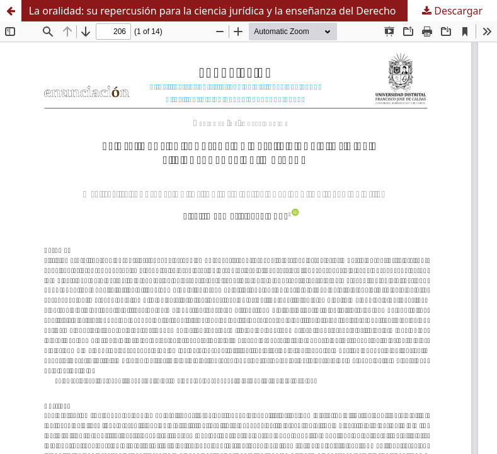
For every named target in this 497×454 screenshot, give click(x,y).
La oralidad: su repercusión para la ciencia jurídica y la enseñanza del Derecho (212, 11)
